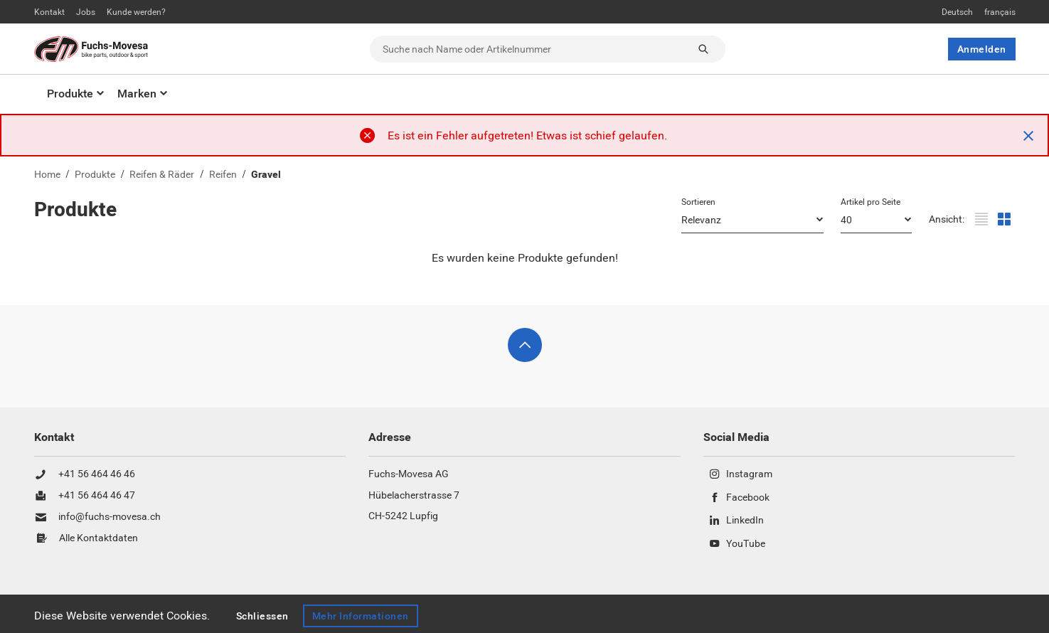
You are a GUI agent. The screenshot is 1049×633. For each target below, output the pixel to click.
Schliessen (262, 616)
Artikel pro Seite (870, 202)
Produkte (70, 93)
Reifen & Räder (161, 174)
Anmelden (981, 49)
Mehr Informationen (361, 616)
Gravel (266, 174)
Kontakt (49, 12)
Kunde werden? (136, 12)
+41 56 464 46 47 (96, 495)
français (1000, 12)
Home (47, 174)
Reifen (223, 174)
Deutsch (957, 12)
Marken (136, 93)
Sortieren (698, 202)
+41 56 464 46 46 (96, 474)
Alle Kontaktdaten (98, 538)
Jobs (85, 12)
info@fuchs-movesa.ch (109, 517)
